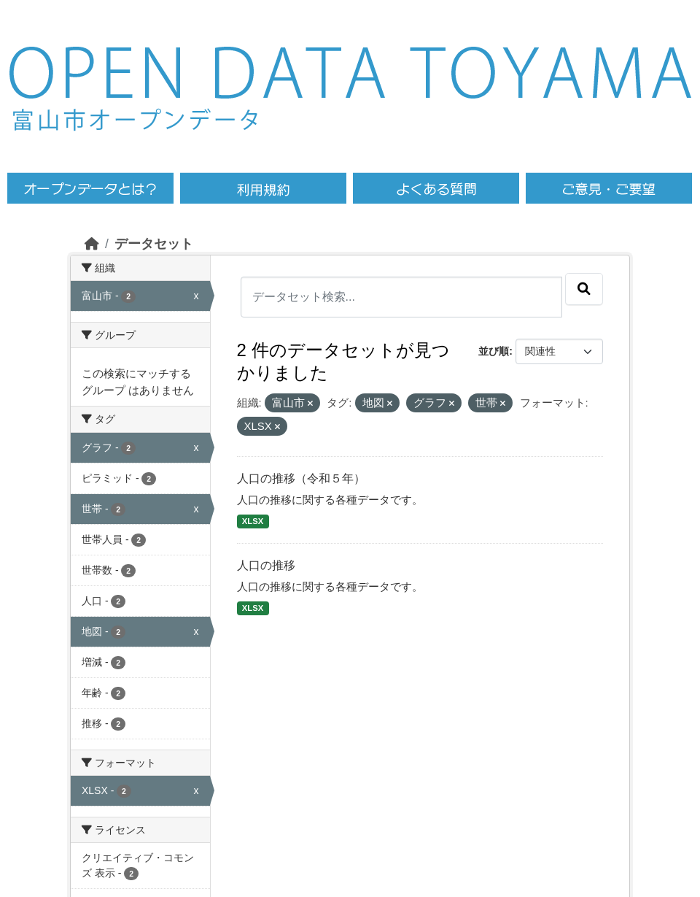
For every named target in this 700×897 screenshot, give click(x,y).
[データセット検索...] (402, 297)
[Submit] (584, 289)
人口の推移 (266, 565)
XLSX (252, 521)
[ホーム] (92, 243)
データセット (153, 243)
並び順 (493, 351)
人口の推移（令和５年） (301, 478)
